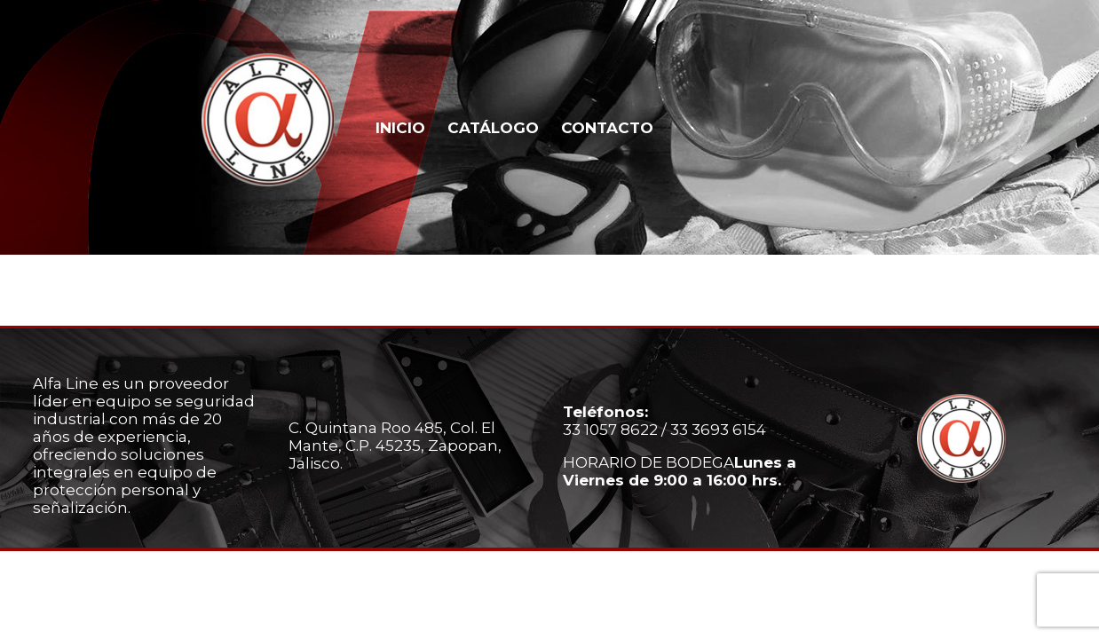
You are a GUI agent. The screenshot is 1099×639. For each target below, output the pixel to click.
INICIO (400, 128)
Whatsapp (1018, 126)
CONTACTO (607, 128)
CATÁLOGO (493, 128)
